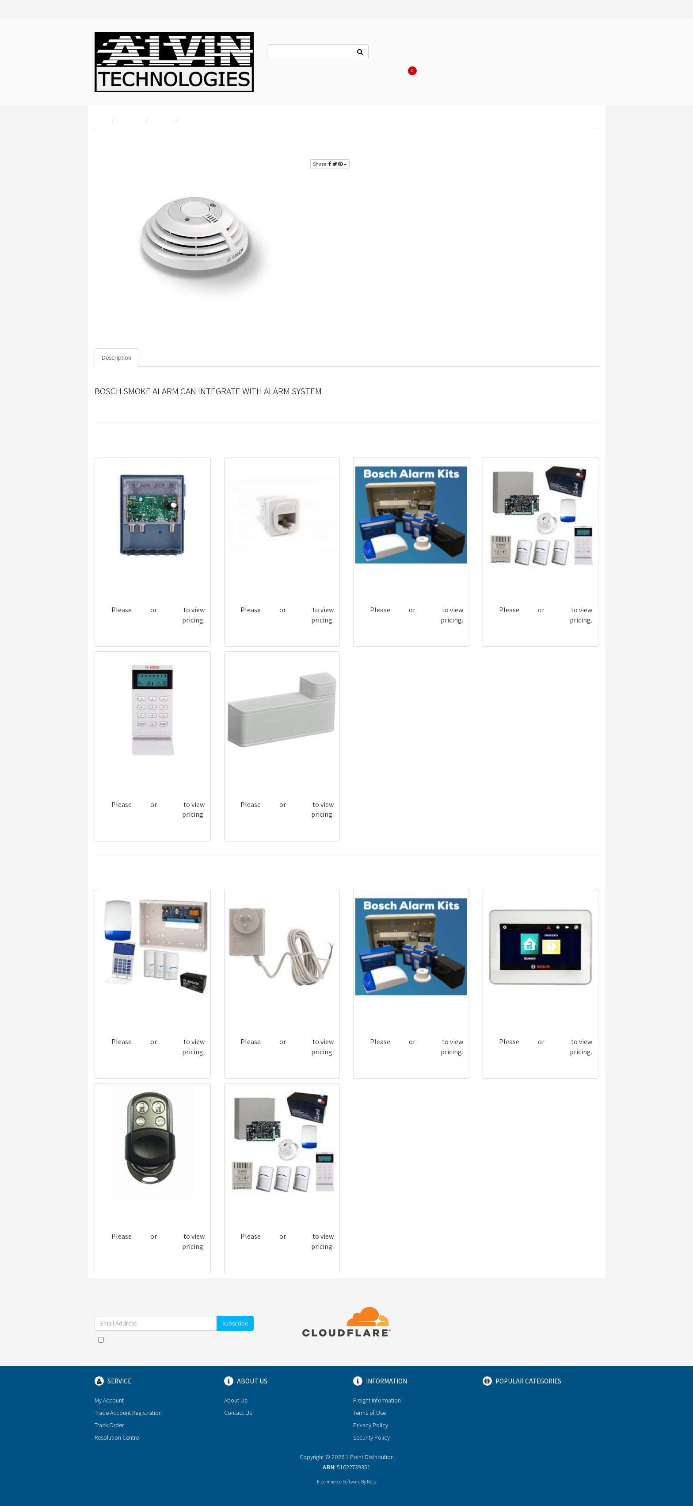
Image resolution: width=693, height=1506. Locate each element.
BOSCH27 (503, 1011)
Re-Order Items (546, 53)
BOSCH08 (244, 1206)
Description (116, 357)
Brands (107, 9)
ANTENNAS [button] (147, 9)
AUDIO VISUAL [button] (191, 9)
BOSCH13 (114, 1011)
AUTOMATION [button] (241, 9)
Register (501, 53)
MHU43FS (114, 579)
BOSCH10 (502, 579)
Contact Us (396, 53)
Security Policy (371, 1437)
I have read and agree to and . (174, 1344)
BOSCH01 (373, 1011)
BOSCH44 (244, 1011)
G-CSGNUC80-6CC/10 (260, 579)
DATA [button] (338, 9)
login (549, 141)
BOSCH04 (373, 579)
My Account (109, 1400)
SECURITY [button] (441, 9)
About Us (436, 53)
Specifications (164, 357)
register (578, 141)
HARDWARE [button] (373, 9)
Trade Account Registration (128, 1413)
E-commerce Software (338, 1482)
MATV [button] (408, 9)
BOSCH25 (114, 774)
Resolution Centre (117, 1437)
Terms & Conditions (194, 1340)
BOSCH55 (243, 774)
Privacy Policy (370, 1425)
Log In (468, 53)
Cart (410, 70)
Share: (330, 164)
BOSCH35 (114, 1206)
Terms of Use (369, 1413)
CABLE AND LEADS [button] (295, 9)
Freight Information (377, 1400)
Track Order (109, 1425)
